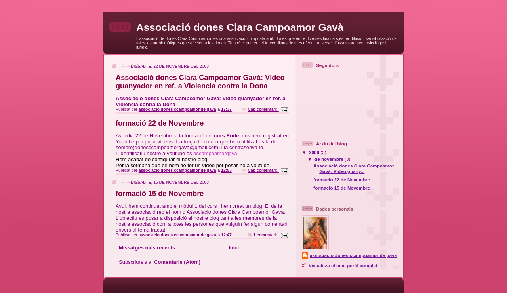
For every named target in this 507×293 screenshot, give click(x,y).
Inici (234, 248)
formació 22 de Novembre (160, 123)
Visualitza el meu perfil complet (343, 265)
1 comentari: (266, 235)
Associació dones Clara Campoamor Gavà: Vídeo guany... (353, 168)
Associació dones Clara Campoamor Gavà (239, 27)
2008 (314, 152)
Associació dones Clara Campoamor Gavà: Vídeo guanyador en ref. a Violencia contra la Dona (200, 82)
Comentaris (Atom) (177, 262)
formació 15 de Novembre (160, 194)
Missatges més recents (147, 248)
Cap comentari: (263, 109)
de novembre (329, 159)
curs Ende (226, 136)
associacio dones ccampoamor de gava (353, 255)
